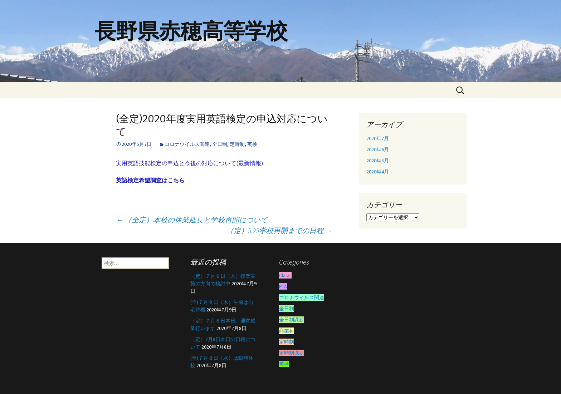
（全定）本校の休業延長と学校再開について (192, 219)
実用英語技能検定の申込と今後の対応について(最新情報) (189, 163)
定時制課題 (291, 353)
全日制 (219, 144)
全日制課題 (291, 319)
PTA (283, 286)
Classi (285, 275)
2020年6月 (377, 149)
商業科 (286, 330)
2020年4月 (377, 171)
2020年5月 (377, 160)
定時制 (237, 144)
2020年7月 (377, 138)
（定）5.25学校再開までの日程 (279, 230)
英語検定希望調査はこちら (150, 180)
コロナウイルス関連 (187, 144)
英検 (252, 144)
